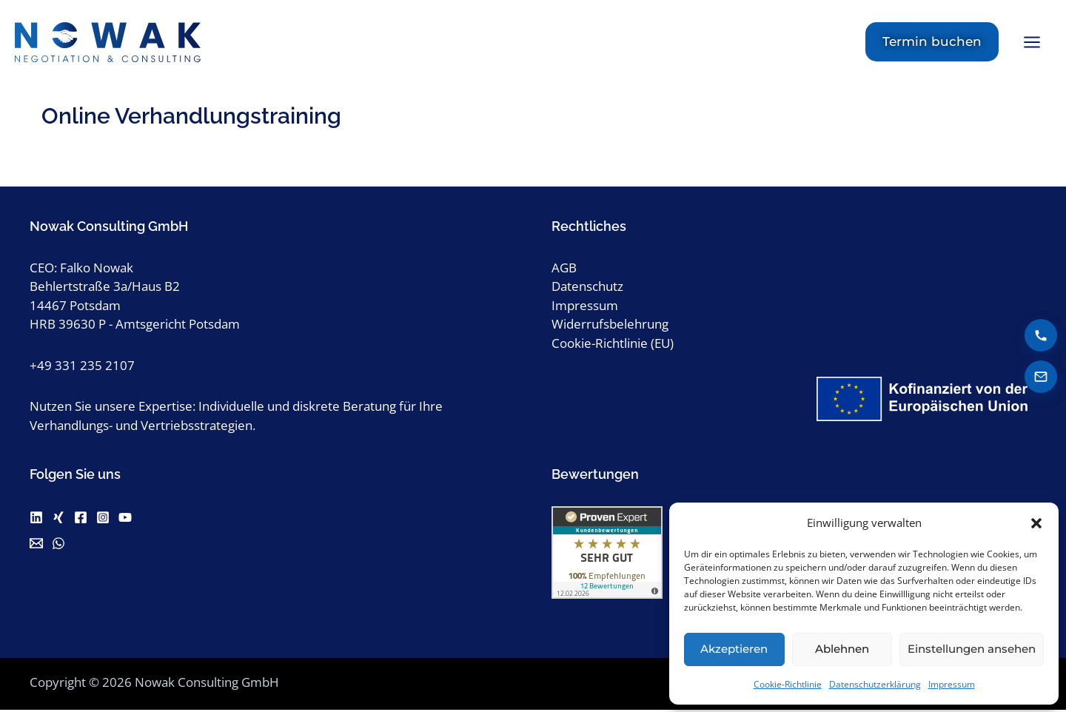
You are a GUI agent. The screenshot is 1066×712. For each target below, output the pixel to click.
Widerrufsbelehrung (610, 326)
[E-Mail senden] (1041, 376)
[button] (1036, 523)
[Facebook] (80, 519)
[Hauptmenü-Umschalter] (1032, 43)
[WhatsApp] (58, 545)
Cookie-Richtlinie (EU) (613, 345)
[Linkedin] (36, 519)
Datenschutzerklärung (875, 684)
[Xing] (58, 519)
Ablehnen (842, 649)
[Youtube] (125, 519)
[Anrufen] (1041, 335)
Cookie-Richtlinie (788, 684)
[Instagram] (103, 519)
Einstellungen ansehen (972, 649)
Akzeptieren (734, 649)
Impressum (951, 684)
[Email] (36, 545)
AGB (564, 269)
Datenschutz (587, 288)
